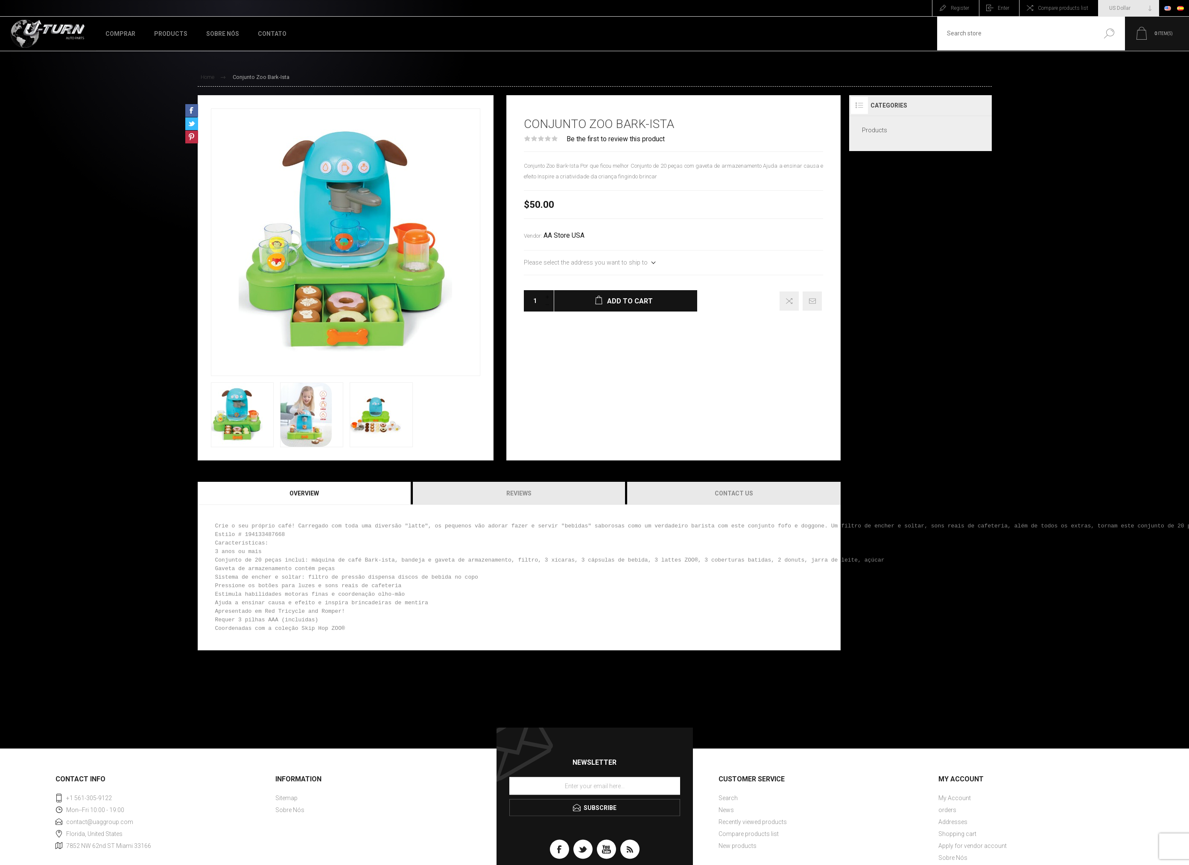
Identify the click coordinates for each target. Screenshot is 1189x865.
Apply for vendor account (972, 845)
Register (960, 8)
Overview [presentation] (304, 493)
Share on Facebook (191, 110)
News (726, 810)
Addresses (952, 821)
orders (947, 810)
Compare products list (1063, 8)
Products (874, 130)
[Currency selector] (1128, 8)
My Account (954, 798)
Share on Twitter (191, 123)
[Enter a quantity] (532, 301)
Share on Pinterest (191, 137)
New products (738, 845)
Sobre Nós (289, 810)
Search (1106, 33)
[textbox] (1014, 33)
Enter (1003, 8)
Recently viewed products (753, 821)
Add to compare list (789, 301)
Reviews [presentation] (519, 493)
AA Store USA (563, 235)
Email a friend (812, 301)
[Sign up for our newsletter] (594, 786)
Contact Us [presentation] (734, 493)
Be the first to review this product (616, 139)
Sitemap (286, 798)
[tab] (305, 493)
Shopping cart (957, 833)
